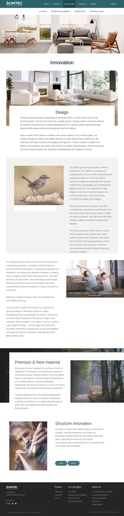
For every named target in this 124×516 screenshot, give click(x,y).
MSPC (57, 498)
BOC (39, 512)
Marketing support (97, 11)
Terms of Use (103, 512)
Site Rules (113, 512)
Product (58, 487)
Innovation (43, 11)
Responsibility (97, 504)
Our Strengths (69, 4)
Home (46, 4)
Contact (93, 4)
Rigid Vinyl (59, 492)
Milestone (95, 501)
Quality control (79, 11)
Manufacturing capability (60, 11)
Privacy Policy (93, 512)
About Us (82, 4)
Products (56, 4)
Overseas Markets (99, 498)
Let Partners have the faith (102, 492)
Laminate (58, 495)
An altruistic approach (100, 495)
